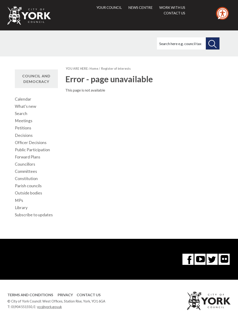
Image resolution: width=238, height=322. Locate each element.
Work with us (172, 7)
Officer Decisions (31, 142)
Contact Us (89, 294)
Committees (26, 171)
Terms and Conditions (30, 294)
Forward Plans (27, 156)
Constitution (26, 178)
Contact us (174, 13)
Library (21, 207)
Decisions (24, 135)
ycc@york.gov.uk (49, 307)
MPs (19, 200)
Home (94, 68)
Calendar (23, 99)
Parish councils (28, 185)
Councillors (25, 164)
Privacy (65, 294)
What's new (25, 106)
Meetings (23, 120)
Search (21, 113)
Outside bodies (28, 193)
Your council (109, 7)
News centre (140, 7)
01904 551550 (21, 307)
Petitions (23, 127)
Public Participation (32, 149)
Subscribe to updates (34, 214)
